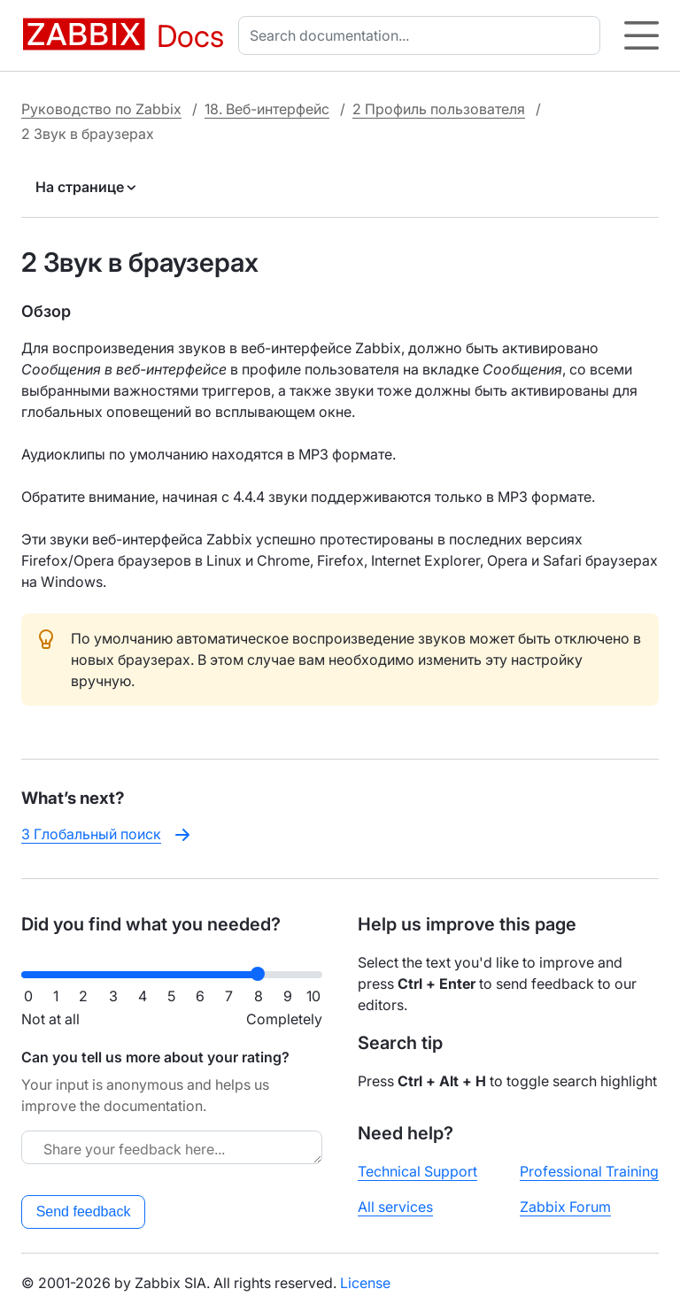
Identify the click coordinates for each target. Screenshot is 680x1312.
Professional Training (589, 1171)
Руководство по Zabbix (101, 109)
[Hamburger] (641, 35)
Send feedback (83, 1211)
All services (395, 1207)
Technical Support (417, 1171)
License (365, 1283)
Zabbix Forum (565, 1207)
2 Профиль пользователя (438, 109)
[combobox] (422, 35)
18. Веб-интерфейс (267, 109)
